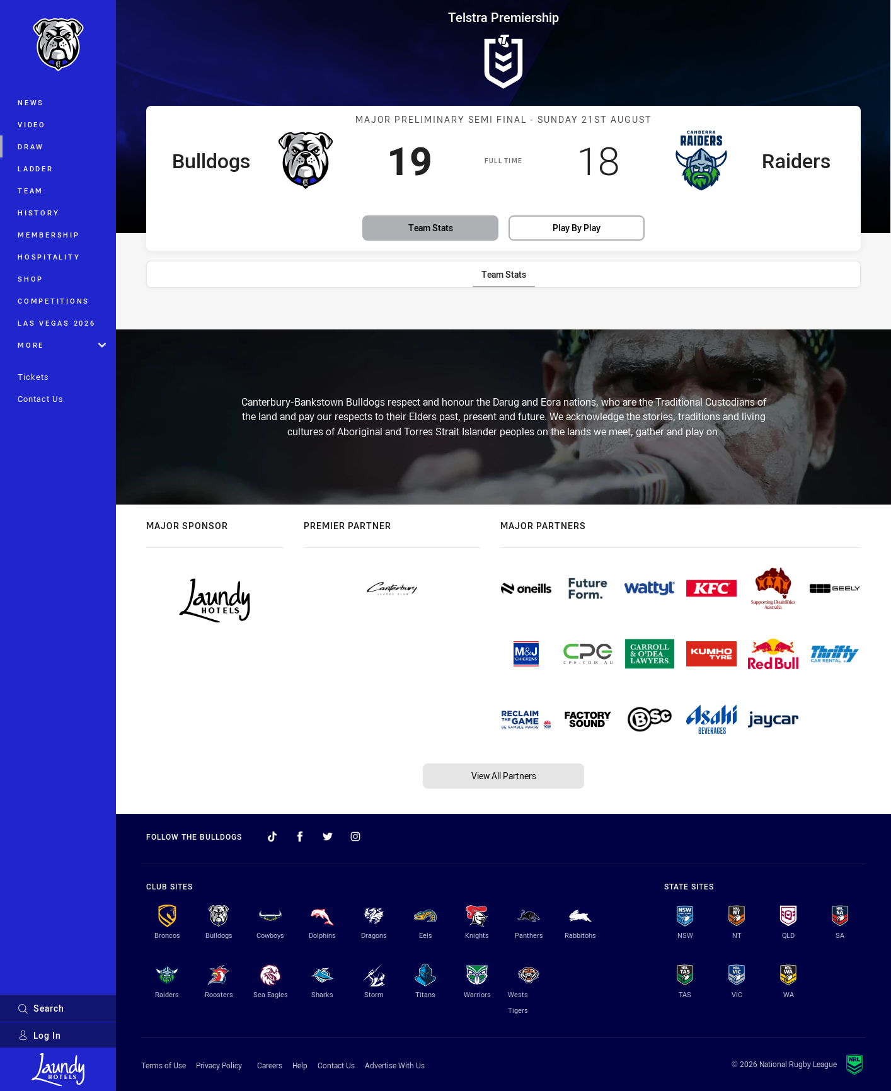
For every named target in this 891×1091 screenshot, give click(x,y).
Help (300, 1065)
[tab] (504, 274)
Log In (39, 1035)
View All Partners (503, 776)
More (62, 345)
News (31, 102)
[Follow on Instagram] (355, 836)
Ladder (36, 168)
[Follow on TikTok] (272, 836)
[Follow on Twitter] (328, 836)
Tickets (33, 376)
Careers (269, 1065)
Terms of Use (163, 1065)
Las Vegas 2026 (57, 323)
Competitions (53, 301)
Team (30, 190)
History (38, 212)
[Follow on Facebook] (300, 836)
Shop (30, 278)
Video (32, 124)
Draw (31, 146)
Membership (49, 234)
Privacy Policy (219, 1065)
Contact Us (41, 398)
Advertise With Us (395, 1065)
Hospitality (49, 256)
